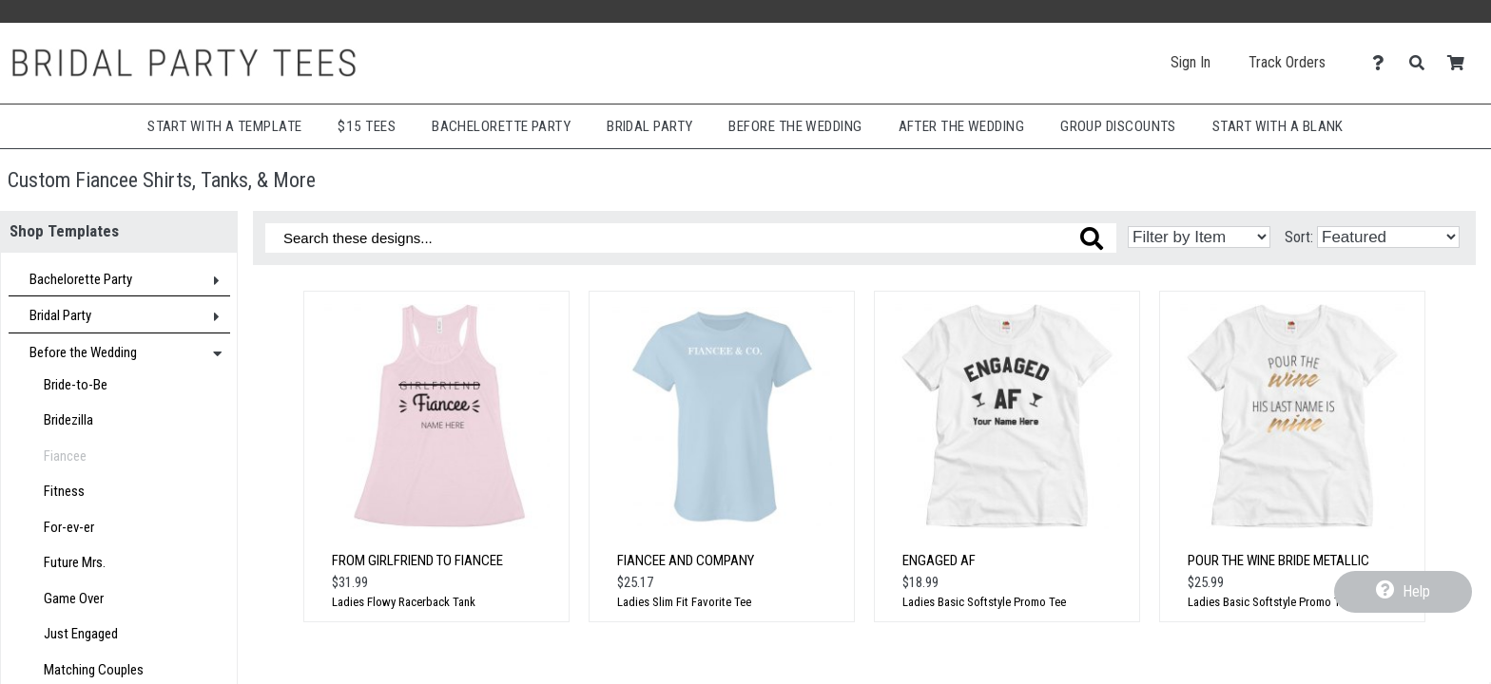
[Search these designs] (690, 238)
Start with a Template (224, 126)
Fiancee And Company (685, 560)
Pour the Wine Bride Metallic (1278, 560)
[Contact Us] (1383, 63)
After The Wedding (962, 126)
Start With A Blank (1278, 126)
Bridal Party (649, 126)
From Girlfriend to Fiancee (417, 560)
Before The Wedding (795, 126)
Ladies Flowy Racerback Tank (403, 602)
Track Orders (1287, 62)
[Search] (1422, 63)
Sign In (1190, 62)
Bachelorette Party (501, 126)
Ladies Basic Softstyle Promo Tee (984, 602)
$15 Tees (367, 126)
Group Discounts (1118, 126)
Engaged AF (939, 560)
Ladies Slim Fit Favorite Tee (684, 602)
